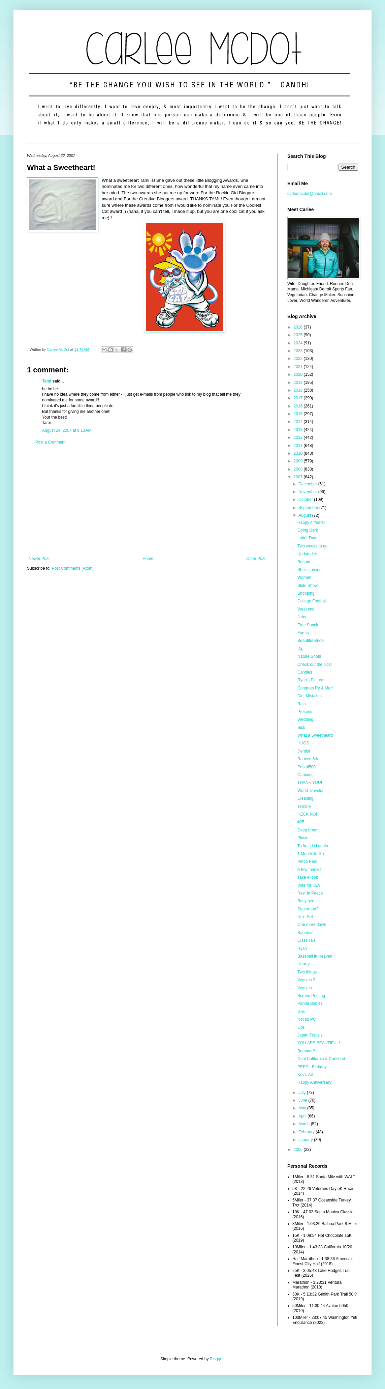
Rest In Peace (310, 893)
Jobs (301, 617)
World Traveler (310, 790)
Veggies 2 (306, 979)
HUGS (303, 743)
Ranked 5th (307, 759)
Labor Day (306, 538)
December (308, 484)
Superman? (307, 909)
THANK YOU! (309, 782)
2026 (299, 327)
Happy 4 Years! (311, 522)
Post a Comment (50, 442)
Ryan (302, 948)
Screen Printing (311, 995)
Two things (307, 972)
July (302, 1092)
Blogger (217, 1359)
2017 (299, 398)
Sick (301, 727)
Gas (301, 1011)
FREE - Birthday (312, 1067)
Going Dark (307, 530)
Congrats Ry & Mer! (315, 688)
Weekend (305, 609)
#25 (300, 822)
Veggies (304, 988)
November (308, 491)
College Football (312, 601)
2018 (299, 390)
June (303, 1100)
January (306, 1139)
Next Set (305, 916)
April (303, 1116)
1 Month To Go (310, 853)
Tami (46, 381)
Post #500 (306, 767)
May (302, 1108)
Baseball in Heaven (314, 956)
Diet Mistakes (309, 695)
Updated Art (308, 553)
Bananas (305, 932)
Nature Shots (309, 656)
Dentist (303, 751)
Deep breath (308, 830)
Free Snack (307, 625)
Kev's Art (305, 1074)
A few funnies (309, 869)
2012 (299, 437)
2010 (299, 453)
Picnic (302, 837)
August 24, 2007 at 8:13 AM (66, 430)
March (304, 1124)
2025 (299, 335)
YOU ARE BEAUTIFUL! (318, 1043)
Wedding (305, 719)
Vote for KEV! (309, 885)
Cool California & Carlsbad (321, 1058)
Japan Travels (310, 1035)
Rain (301, 704)
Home (147, 558)
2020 (299, 374)
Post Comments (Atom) (73, 568)
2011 (299, 445)
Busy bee (305, 901)
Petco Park (307, 861)
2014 (299, 421)
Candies (304, 672)
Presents (305, 711)
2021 (299, 366)
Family (303, 632)
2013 (299, 429)
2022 (299, 358)
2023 (299, 350)
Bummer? (306, 1051)
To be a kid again (312, 846)
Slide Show (307, 585)
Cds (300, 1027)
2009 (299, 461)
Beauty (303, 562)
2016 (299, 406)
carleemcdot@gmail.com (309, 193)
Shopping (306, 593)
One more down (311, 924)
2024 (299, 343)
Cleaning (305, 798)
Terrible (304, 806)
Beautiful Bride (310, 640)
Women (304, 577)
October (306, 499)
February (307, 1132)
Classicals (306, 940)
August (305, 515)
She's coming (309, 569)
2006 (299, 1149)
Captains (305, 774)
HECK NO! (307, 814)
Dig (300, 648)
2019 (299, 382)
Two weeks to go (312, 546)
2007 (299, 477)
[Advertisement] (147, 500)
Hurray (303, 964)
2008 (299, 469)
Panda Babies (310, 1003)
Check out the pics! (314, 664)
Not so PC (306, 1019)
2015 (299, 414)
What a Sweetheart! (315, 735)
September (308, 507)
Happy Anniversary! (314, 1082)
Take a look (307, 877)
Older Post (255, 558)
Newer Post (39, 558)
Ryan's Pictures (311, 680)
